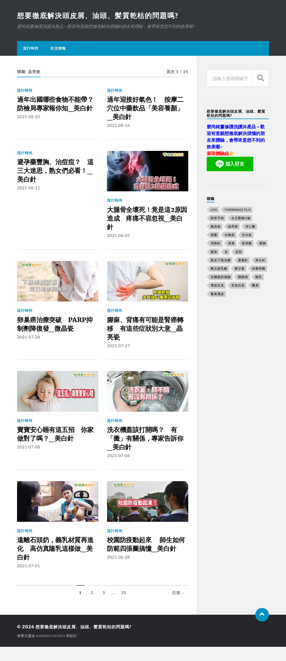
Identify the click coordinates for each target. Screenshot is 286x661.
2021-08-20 (28, 128)
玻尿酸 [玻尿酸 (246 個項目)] (247, 243)
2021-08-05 (118, 241)
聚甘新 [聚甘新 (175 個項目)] (240, 269)
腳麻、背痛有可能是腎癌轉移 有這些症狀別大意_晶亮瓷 (146, 336)
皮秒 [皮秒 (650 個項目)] (238, 252)
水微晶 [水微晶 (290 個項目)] (230, 235)
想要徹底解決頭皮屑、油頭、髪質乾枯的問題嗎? (101, 15)
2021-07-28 (28, 344)
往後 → (179, 607)
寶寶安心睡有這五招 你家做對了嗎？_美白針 (56, 444)
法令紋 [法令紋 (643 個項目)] (247, 235)
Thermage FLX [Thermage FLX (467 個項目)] (238, 210)
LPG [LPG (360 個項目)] (214, 210)
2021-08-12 (28, 193)
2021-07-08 (28, 457)
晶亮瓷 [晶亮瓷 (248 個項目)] (233, 227)
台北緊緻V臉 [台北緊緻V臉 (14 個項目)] (241, 218)
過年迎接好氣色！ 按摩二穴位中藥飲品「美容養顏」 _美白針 (146, 110)
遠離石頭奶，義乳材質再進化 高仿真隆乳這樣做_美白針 (56, 561)
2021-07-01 (28, 579)
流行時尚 (31, 49)
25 (123, 607)
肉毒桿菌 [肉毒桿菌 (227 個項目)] (258, 269)
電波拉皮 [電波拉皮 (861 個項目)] (217, 286)
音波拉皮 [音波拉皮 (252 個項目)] (238, 286)
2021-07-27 (118, 354)
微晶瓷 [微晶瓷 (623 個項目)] (216, 227)
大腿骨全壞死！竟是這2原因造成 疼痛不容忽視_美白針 (146, 223)
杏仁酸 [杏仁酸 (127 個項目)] (250, 227)
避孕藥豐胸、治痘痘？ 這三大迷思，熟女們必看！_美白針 (56, 175)
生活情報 (58, 49)
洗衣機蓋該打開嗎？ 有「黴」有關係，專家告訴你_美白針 (146, 449)
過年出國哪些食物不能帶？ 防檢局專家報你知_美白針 (56, 110)
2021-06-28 (118, 579)
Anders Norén (50, 650)
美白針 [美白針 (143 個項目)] (260, 260)
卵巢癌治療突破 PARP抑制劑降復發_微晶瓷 (55, 331)
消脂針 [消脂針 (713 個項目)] (216, 243)
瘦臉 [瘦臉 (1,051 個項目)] (262, 243)
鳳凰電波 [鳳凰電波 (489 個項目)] (217, 294)
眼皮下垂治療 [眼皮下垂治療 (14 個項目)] (221, 260)
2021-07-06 (118, 467)
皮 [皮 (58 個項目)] (226, 252)
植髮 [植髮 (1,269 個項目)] (214, 235)
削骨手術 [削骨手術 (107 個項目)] (217, 218)
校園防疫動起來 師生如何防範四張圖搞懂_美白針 (147, 561)
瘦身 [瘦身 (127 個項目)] (214, 252)
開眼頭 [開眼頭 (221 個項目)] (243, 277)
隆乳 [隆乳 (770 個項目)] (258, 277)
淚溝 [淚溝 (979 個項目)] (231, 243)
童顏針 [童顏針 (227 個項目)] (243, 260)
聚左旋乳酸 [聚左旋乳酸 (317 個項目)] (219, 269)
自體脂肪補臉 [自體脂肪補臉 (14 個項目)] (221, 277)
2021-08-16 (118, 128)
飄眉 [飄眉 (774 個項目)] (255, 286)
